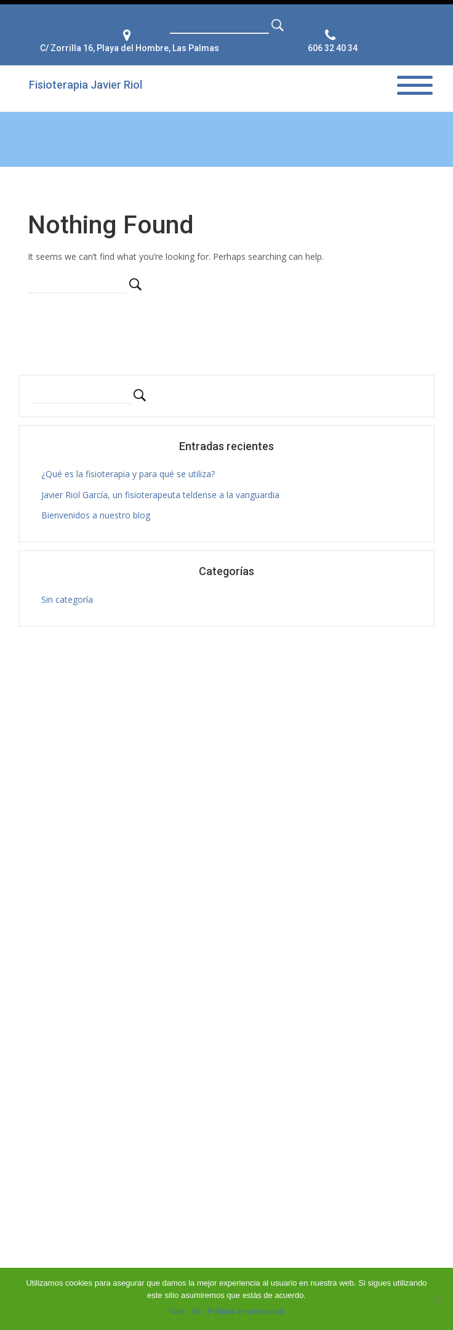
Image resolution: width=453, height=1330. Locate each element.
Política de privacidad (245, 1311)
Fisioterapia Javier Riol (85, 84)
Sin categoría (67, 599)
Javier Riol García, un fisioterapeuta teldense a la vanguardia (160, 495)
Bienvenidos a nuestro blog (95, 515)
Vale (177, 1311)
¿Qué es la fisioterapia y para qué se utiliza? (128, 474)
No (196, 1311)
